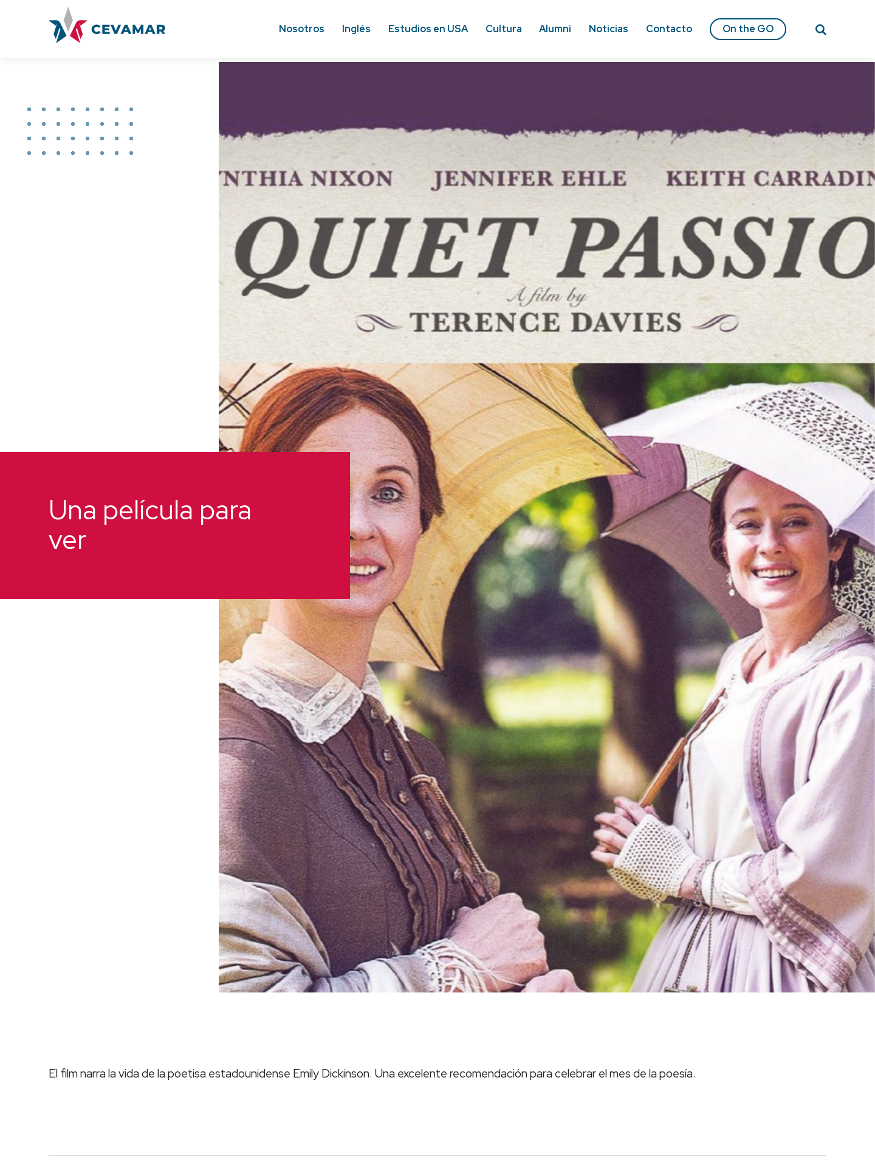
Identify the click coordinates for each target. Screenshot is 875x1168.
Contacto (669, 28)
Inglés (356, 28)
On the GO (748, 28)
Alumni (555, 28)
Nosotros (301, 28)
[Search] (820, 31)
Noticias (608, 28)
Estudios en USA (428, 28)
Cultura (504, 28)
